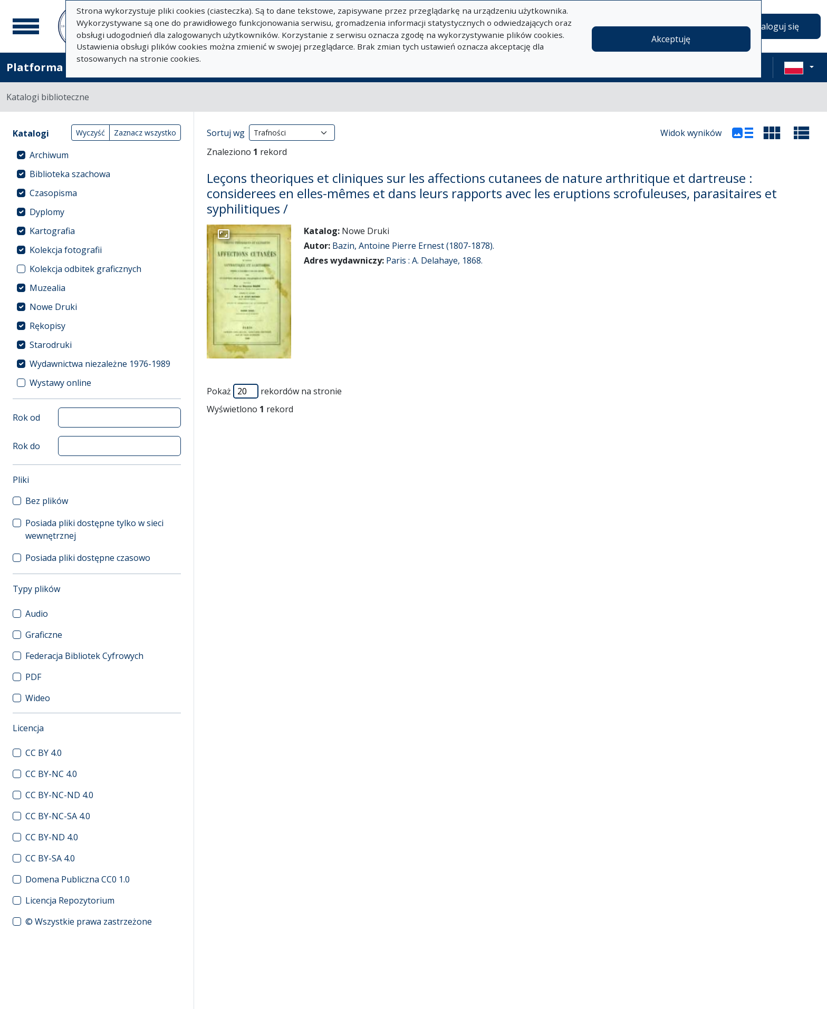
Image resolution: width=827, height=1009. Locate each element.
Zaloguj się (777, 26)
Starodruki (51, 345)
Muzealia (47, 288)
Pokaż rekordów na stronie (274, 391)
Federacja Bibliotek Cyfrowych (84, 656)
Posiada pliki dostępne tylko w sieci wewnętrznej (94, 529)
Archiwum (49, 155)
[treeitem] (97, 155)
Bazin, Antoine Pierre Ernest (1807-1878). (413, 245)
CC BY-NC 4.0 (51, 774)
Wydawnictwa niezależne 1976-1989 (100, 364)
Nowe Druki (53, 307)
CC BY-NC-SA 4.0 (57, 816)
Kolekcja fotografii (66, 250)
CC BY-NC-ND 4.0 (59, 795)
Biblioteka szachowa (70, 174)
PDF (33, 677)
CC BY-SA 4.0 (50, 858)
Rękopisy (47, 326)
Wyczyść (90, 133)
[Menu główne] (25, 26)
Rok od (26, 417)
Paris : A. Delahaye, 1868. (434, 260)
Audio (36, 613)
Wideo (37, 698)
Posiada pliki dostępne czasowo (87, 558)
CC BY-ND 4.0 (51, 837)
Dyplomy (47, 212)
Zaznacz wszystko (145, 133)
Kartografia (52, 231)
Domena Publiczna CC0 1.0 (77, 879)
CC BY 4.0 (43, 753)
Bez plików (46, 501)
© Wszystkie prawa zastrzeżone (88, 921)
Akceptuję (670, 39)
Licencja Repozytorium (69, 900)
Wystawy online (60, 383)
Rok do (26, 446)
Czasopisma (53, 193)
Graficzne (43, 635)
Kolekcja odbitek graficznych (85, 269)
